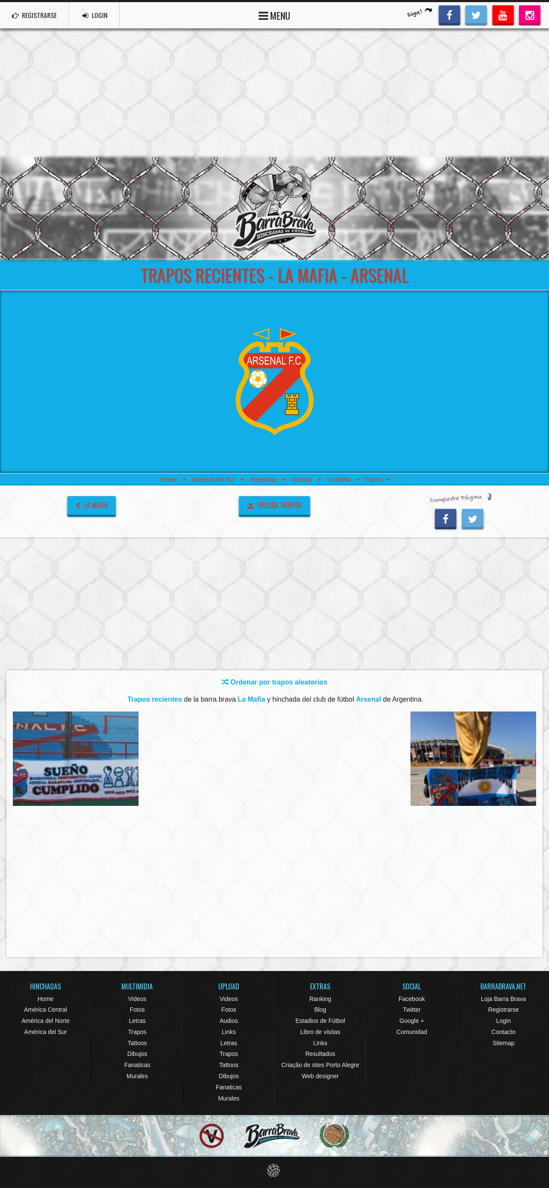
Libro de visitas (320, 1031)
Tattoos (137, 1043)
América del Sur (213, 479)
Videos (137, 998)
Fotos (137, 1009)
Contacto (504, 1031)
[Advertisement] (274, 93)
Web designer (320, 1076)
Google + (411, 1020)
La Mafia (338, 479)
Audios (229, 1020)
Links (229, 1031)
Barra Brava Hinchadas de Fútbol (274, 208)
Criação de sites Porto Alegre (320, 1064)
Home (168, 479)
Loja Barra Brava (503, 998)
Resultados (320, 1053)
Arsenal (302, 479)
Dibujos (137, 1053)
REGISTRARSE (36, 15)
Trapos (137, 1031)
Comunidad (411, 1031)
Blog (320, 1009)
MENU (274, 14)
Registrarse (503, 1009)
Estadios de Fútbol (320, 1020)
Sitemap (503, 1043)
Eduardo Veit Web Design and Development (274, 1171)
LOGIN (99, 15)
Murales (137, 1076)
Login (503, 1020)
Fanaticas (137, 1064)
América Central (45, 1009)
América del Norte (45, 1020)
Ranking (320, 998)
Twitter (411, 1009)
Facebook (411, 998)
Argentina (263, 479)
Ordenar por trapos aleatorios (274, 682)
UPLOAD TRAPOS (274, 505)
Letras (137, 1020)
